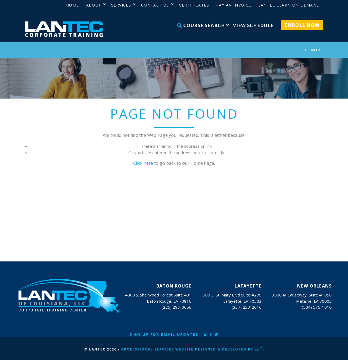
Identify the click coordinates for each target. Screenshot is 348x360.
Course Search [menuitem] (201, 25)
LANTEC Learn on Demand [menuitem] (289, 5)
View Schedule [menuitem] (253, 25)
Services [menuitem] (121, 5)
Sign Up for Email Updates (164, 334)
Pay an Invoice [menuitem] (233, 5)
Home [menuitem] (72, 5)
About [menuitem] (93, 5)
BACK (316, 50)
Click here (143, 163)
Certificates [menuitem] (194, 5)
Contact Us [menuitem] (155, 5)
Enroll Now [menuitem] (301, 25)
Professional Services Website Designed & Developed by (192, 349)
